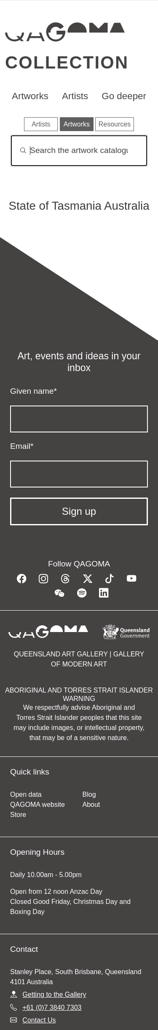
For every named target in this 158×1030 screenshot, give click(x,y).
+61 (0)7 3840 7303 (51, 1007)
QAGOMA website (37, 804)
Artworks (30, 96)
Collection (67, 62)
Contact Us (39, 1020)
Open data (26, 794)
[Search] (79, 150)
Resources (115, 124)
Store (18, 814)
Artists (75, 96)
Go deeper (124, 96)
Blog (89, 794)
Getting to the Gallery (54, 994)
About (91, 804)
